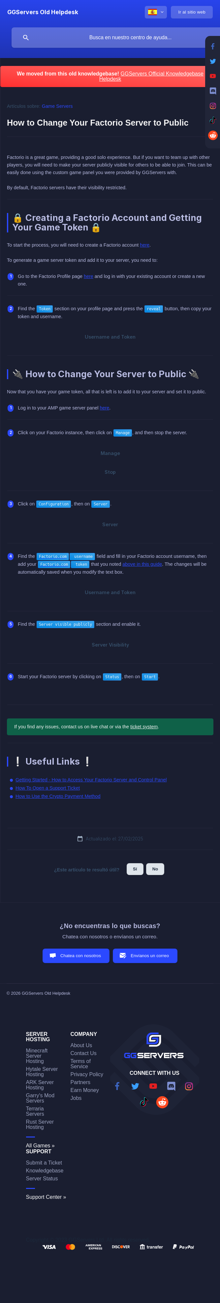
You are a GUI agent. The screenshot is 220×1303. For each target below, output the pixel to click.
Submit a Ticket (44, 1163)
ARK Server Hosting (40, 1084)
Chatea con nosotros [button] (80, 955)
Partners (80, 1082)
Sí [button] (135, 868)
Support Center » (46, 1197)
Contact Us (84, 1053)
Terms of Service (81, 1063)
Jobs (76, 1098)
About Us (81, 1045)
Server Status (42, 1178)
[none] (42, 12)
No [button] (155, 868)
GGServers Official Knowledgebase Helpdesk (151, 76)
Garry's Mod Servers (40, 1098)
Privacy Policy (87, 1074)
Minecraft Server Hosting (37, 1056)
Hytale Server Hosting (42, 1071)
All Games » (40, 1145)
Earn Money (85, 1090)
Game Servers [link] (57, 106)
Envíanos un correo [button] (150, 955)
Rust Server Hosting (40, 1124)
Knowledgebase (45, 1170)
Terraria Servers (35, 1111)
